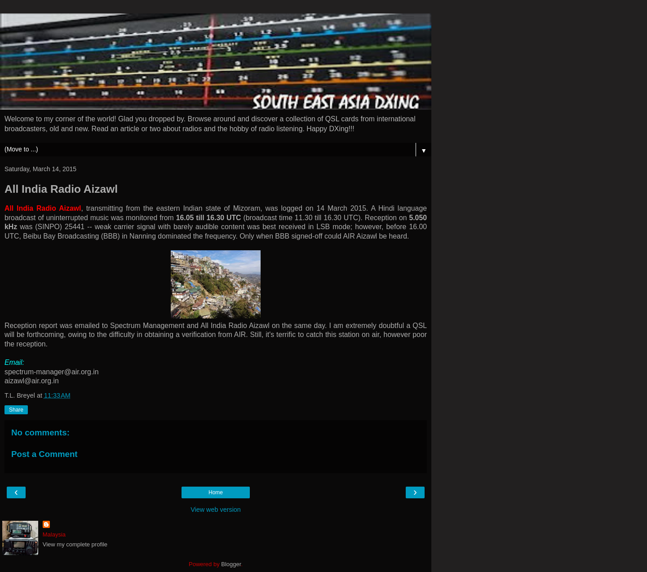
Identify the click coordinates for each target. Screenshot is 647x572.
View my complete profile (75, 544)
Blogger (231, 564)
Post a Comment (44, 454)
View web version (216, 509)
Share (16, 410)
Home (215, 492)
